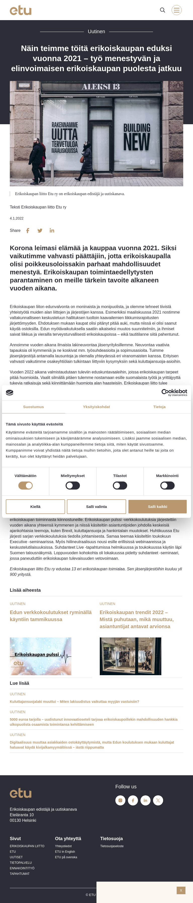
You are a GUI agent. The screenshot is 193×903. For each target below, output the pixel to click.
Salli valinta (96, 506)
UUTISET (16, 857)
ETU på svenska (66, 857)
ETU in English (65, 851)
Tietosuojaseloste (112, 846)
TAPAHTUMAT (20, 874)
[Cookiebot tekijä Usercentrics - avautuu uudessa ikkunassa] (165, 392)
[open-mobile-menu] (176, 10)
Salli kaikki (157, 506)
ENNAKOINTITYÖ (22, 868)
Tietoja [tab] (159, 406)
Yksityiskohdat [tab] (96, 406)
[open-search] (162, 10)
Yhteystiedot (63, 846)
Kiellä (35, 506)
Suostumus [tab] (33, 406)
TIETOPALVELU (21, 863)
